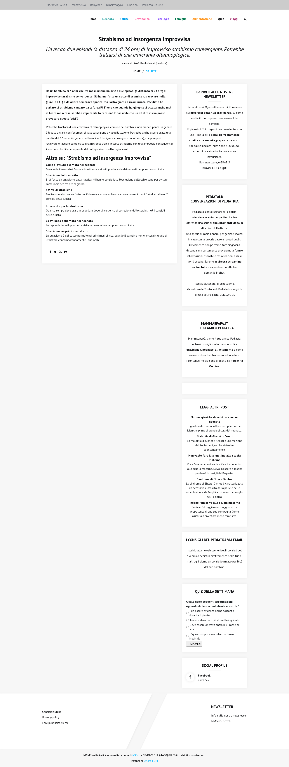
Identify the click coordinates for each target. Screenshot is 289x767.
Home (92, 19)
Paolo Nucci (147, 63)
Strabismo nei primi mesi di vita (67, 231)
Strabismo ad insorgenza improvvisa (144, 39)
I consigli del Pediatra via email (214, 539)
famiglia (181, 19)
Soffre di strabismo (59, 189)
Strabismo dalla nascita (62, 175)
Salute (124, 19)
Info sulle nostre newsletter (229, 715)
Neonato (108, 19)
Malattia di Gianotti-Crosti (214, 436)
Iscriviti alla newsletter (202, 550)
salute (151, 71)
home (136, 71)
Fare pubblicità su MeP (56, 722)
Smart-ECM (151, 760)
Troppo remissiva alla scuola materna (214, 502)
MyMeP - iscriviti (221, 721)
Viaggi (234, 19)
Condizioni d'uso (52, 711)
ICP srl (136, 755)
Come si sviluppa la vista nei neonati (70, 164)
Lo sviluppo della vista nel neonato (69, 220)
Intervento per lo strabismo (64, 206)
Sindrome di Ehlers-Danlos (214, 479)
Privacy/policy (50, 717)
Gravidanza (142, 19)
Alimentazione (202, 19)
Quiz (221, 19)
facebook (204, 675)
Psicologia (162, 19)
